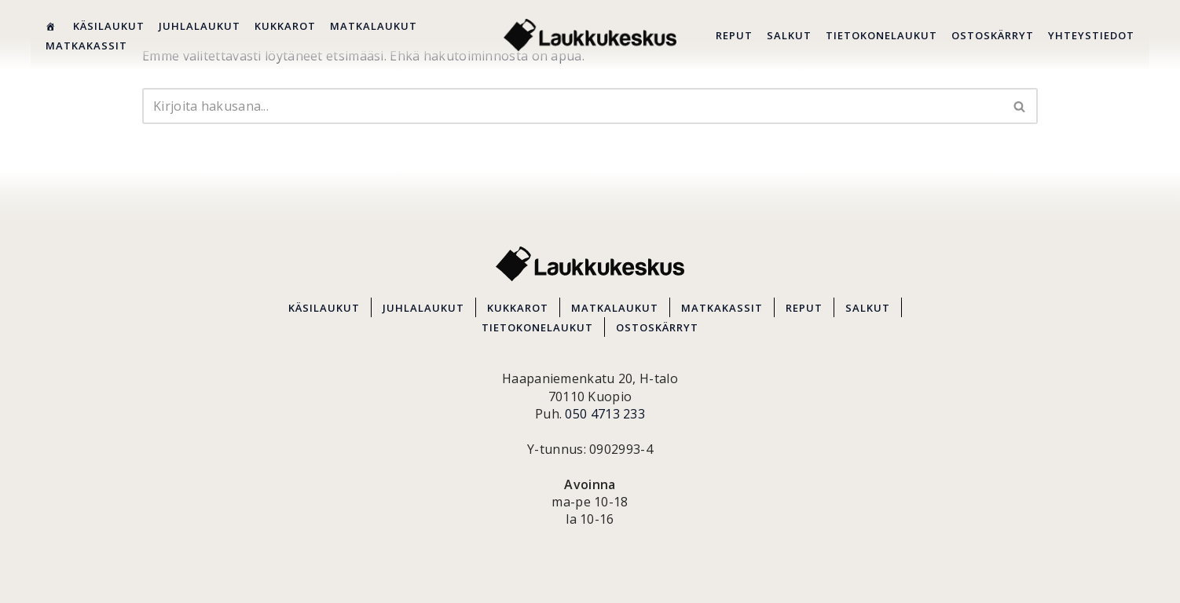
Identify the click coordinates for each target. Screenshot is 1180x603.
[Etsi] (572, 106)
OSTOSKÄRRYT (992, 35)
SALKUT (789, 35)
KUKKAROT (285, 26)
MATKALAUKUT (373, 26)
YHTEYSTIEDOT (1091, 35)
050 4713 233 (605, 413)
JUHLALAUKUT (199, 26)
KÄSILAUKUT (109, 26)
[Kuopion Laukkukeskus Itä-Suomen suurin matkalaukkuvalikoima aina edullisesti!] (590, 35)
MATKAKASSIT (86, 45)
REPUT (734, 35)
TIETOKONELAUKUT (881, 35)
